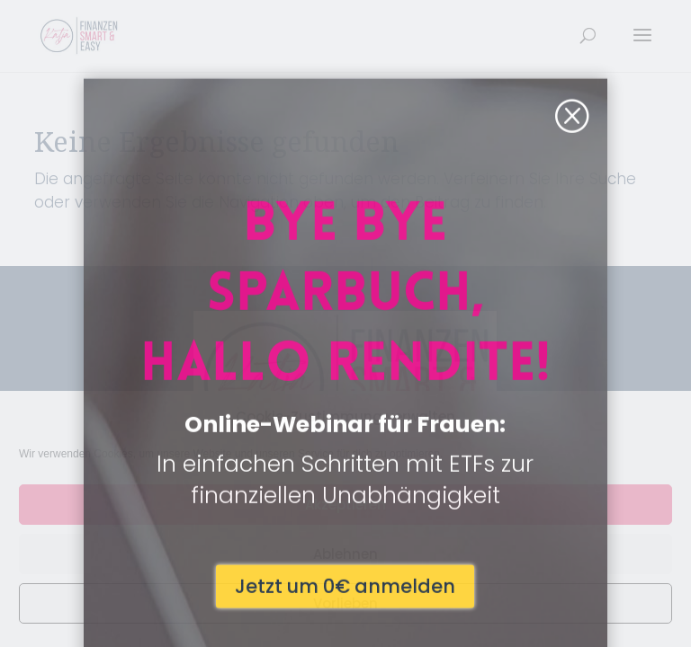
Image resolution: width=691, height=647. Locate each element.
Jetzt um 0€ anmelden (345, 503)
